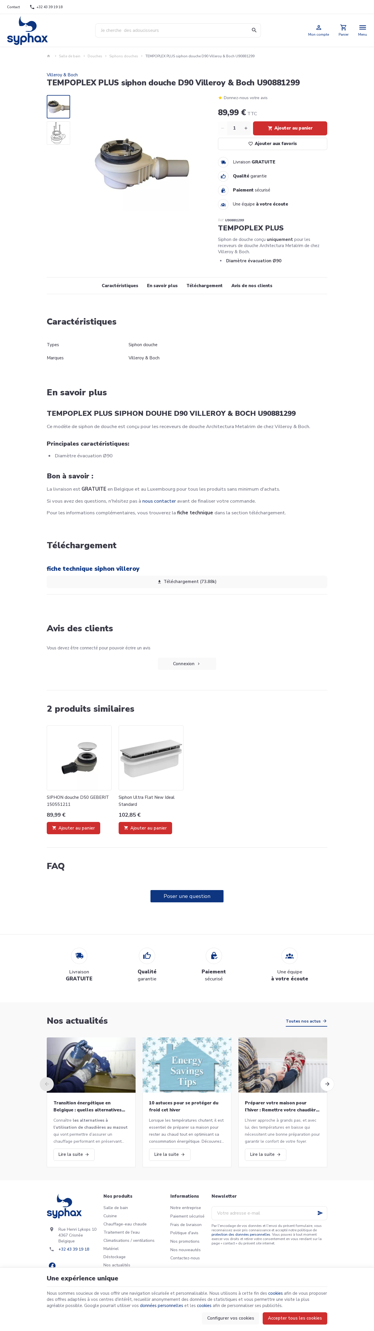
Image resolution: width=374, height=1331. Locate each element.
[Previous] (47, 1084)
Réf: (221, 220)
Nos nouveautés (185, 1250)
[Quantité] (234, 128)
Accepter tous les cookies (295, 1318)
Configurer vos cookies (230, 1318)
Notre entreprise (185, 1208)
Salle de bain (69, 56)
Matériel (111, 1248)
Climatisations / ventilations (129, 1240)
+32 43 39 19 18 (73, 1249)
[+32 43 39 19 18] (46, 7)
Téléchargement (204, 286)
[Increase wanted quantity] (246, 128)
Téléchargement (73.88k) (187, 582)
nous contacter (159, 501)
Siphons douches (123, 56)
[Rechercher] (254, 30)
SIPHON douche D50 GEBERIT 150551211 (78, 800)
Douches (95, 56)
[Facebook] (52, 1266)
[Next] (327, 1084)
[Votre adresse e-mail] (269, 1213)
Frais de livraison (186, 1224)
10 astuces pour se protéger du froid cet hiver (183, 1106)
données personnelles (161, 1305)
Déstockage (114, 1257)
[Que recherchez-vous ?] (178, 30)
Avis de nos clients (251, 286)
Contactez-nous (185, 1258)
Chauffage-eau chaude (125, 1224)
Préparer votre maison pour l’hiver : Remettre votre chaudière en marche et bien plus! (281, 1106)
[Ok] (320, 1213)
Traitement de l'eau (121, 1232)
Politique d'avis (184, 1233)
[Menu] (363, 30)
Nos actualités (77, 1021)
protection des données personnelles (241, 1234)
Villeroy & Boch (62, 75)
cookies (275, 1293)
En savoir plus (162, 286)
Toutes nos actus (303, 1021)
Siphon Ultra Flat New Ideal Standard (147, 800)
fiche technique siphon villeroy (93, 569)
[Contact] (13, 7)
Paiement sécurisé (187, 1216)
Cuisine (110, 1216)
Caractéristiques (120, 286)
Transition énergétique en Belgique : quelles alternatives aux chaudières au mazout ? (87, 1106)
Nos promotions (185, 1241)
